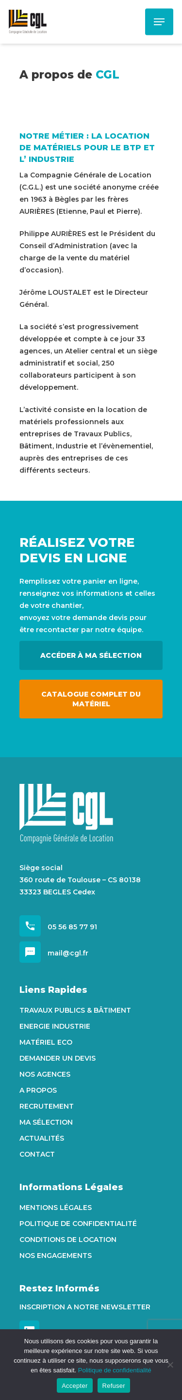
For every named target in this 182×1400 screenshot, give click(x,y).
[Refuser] (170, 1364)
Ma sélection (46, 1122)
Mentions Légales (55, 1207)
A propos (38, 1090)
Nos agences (44, 1074)
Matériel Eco (45, 1042)
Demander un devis (57, 1058)
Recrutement (46, 1106)
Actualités (41, 1138)
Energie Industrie (54, 1026)
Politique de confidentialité (78, 1223)
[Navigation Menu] (159, 22)
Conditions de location (67, 1239)
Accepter (74, 1385)
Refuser (113, 1385)
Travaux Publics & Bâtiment (75, 1010)
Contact (37, 1154)
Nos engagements (55, 1255)
